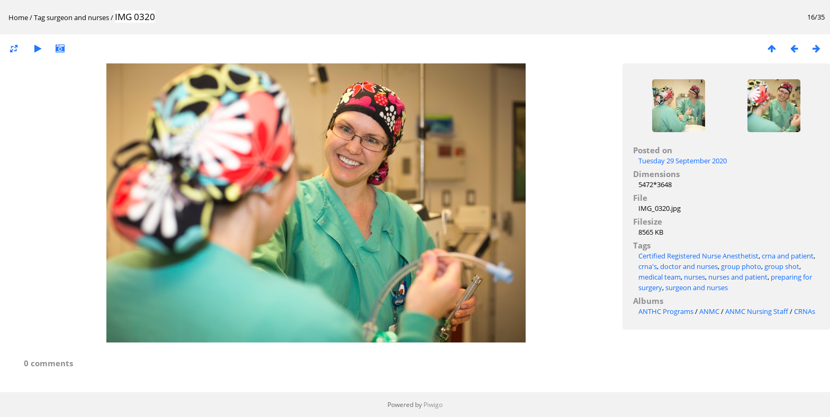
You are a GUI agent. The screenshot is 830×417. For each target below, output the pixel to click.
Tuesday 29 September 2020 (682, 160)
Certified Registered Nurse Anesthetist (698, 256)
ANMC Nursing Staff (756, 311)
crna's (647, 266)
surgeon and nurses (78, 17)
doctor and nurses (689, 266)
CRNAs (804, 311)
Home (18, 17)
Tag (39, 17)
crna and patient (788, 256)
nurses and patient (738, 277)
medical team (659, 277)
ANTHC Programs (665, 311)
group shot (781, 266)
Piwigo (433, 404)
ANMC (709, 311)
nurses (694, 277)
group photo (741, 266)
